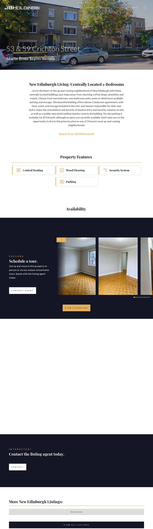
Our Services (121, 7)
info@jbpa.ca (68, 2)
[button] (59, 239)
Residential (89, 7)
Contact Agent (21, 290)
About (135, 7)
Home (65, 7)
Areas (76, 7)
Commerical (105, 7)
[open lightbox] (76, 308)
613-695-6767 (79, 2)
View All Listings (49, 525)
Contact (16, 467)
